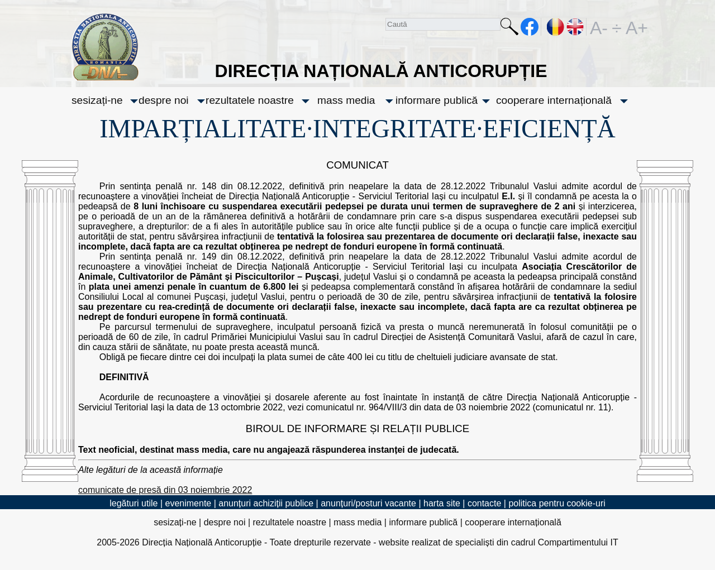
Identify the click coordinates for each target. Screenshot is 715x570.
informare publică (436, 100)
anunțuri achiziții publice (265, 503)
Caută (509, 29)
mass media (346, 100)
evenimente (188, 503)
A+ (635, 27)
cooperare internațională (554, 100)
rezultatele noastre (250, 100)
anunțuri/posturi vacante (368, 503)
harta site (441, 503)
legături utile (133, 503)
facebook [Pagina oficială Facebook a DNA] (529, 27)
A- (599, 27)
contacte (484, 503)
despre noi (164, 100)
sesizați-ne (97, 100)
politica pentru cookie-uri (556, 503)
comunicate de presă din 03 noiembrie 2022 (165, 490)
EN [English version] (576, 27)
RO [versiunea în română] (556, 27)
